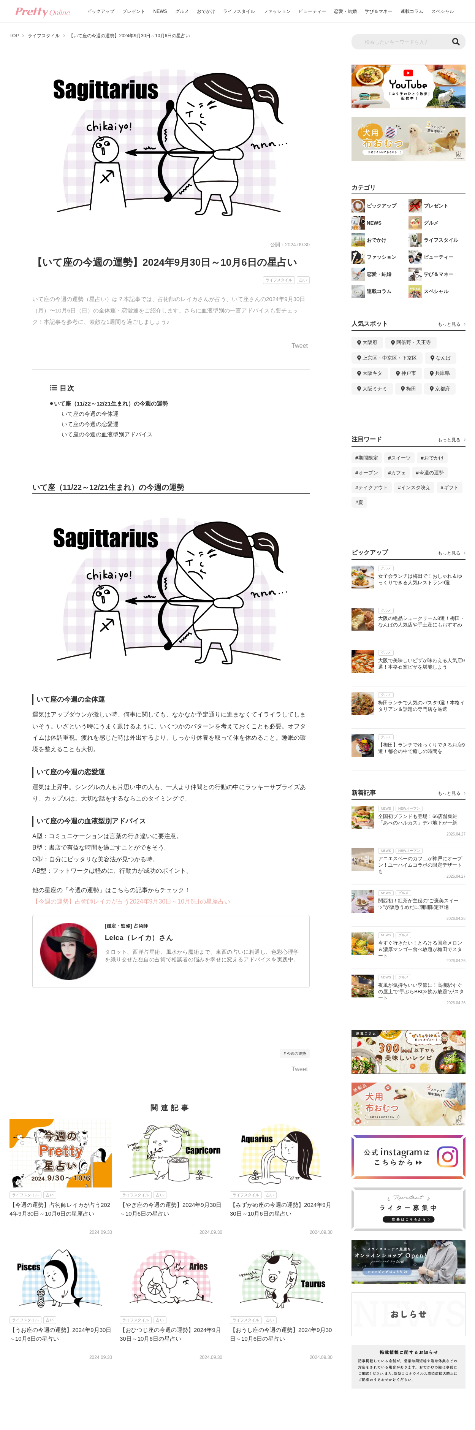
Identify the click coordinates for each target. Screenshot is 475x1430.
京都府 (442, 389)
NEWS (160, 11)
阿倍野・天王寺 (413, 342)
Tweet (299, 346)
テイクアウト (373, 487)
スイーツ (401, 458)
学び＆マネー (378, 11)
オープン (368, 473)
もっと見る (449, 324)
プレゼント (133, 11)
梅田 (411, 389)
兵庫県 (442, 373)
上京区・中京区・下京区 (390, 358)
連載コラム (412, 11)
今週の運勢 (296, 1053)
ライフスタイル (239, 11)
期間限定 (368, 458)
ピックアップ (100, 11)
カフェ (398, 473)
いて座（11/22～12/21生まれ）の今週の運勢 (111, 403)
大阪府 (370, 342)
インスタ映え (416, 487)
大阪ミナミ (375, 389)
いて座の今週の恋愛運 (90, 424)
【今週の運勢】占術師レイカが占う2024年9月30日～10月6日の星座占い (131, 901)
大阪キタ (372, 373)
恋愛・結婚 (345, 11)
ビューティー (312, 11)
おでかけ (206, 11)
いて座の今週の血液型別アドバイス (107, 434)
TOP (14, 35)
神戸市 (408, 373)
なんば (443, 358)
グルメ (182, 11)
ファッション (277, 11)
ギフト (451, 487)
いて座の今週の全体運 (90, 414)
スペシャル (442, 11)
